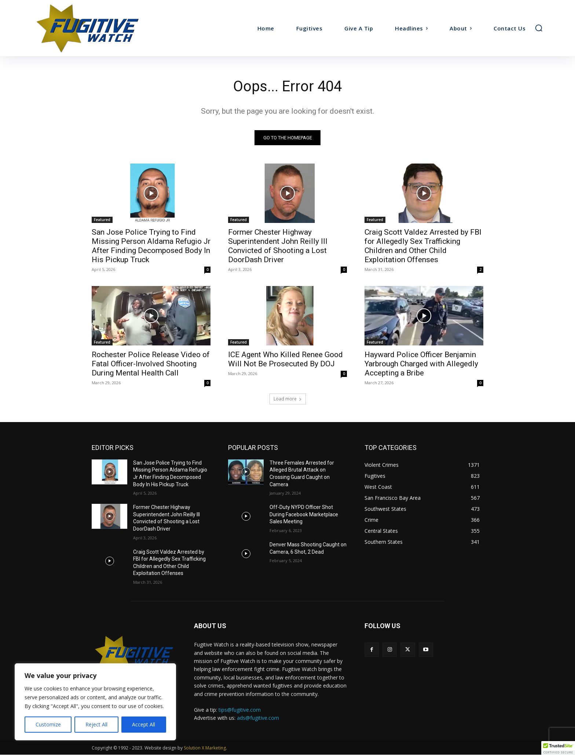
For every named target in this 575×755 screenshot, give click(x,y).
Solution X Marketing (205, 748)
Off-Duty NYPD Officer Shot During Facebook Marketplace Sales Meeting (304, 515)
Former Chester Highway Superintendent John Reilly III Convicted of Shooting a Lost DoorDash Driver (277, 246)
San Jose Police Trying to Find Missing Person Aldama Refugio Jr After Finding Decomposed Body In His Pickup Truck (151, 246)
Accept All (143, 724)
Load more (288, 399)
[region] (95, 701)
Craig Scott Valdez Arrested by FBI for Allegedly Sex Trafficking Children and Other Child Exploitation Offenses (423, 246)
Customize (48, 724)
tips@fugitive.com (240, 709)
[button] (539, 28)
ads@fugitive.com (258, 717)
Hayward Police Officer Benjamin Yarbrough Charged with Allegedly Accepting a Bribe (421, 363)
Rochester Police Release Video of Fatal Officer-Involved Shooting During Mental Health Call (151, 363)
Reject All (96, 724)
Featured (102, 219)
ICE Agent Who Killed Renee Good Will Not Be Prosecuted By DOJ (285, 359)
